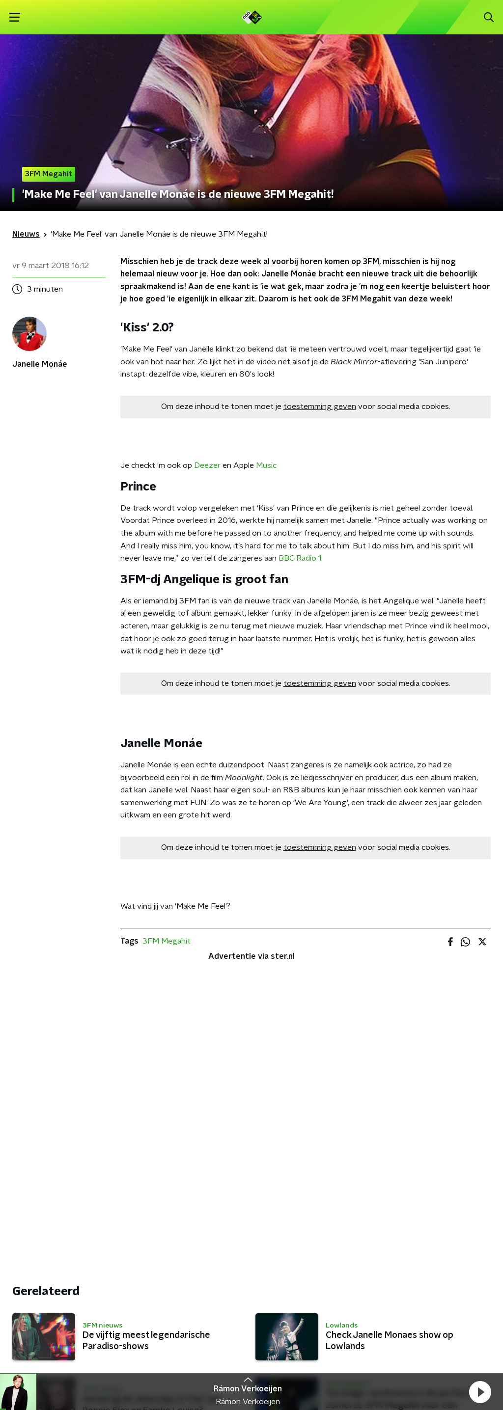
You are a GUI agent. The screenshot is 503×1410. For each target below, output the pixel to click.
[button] (480, 1392)
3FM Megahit (166, 941)
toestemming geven (319, 406)
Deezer (207, 465)
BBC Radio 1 (300, 558)
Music (266, 465)
